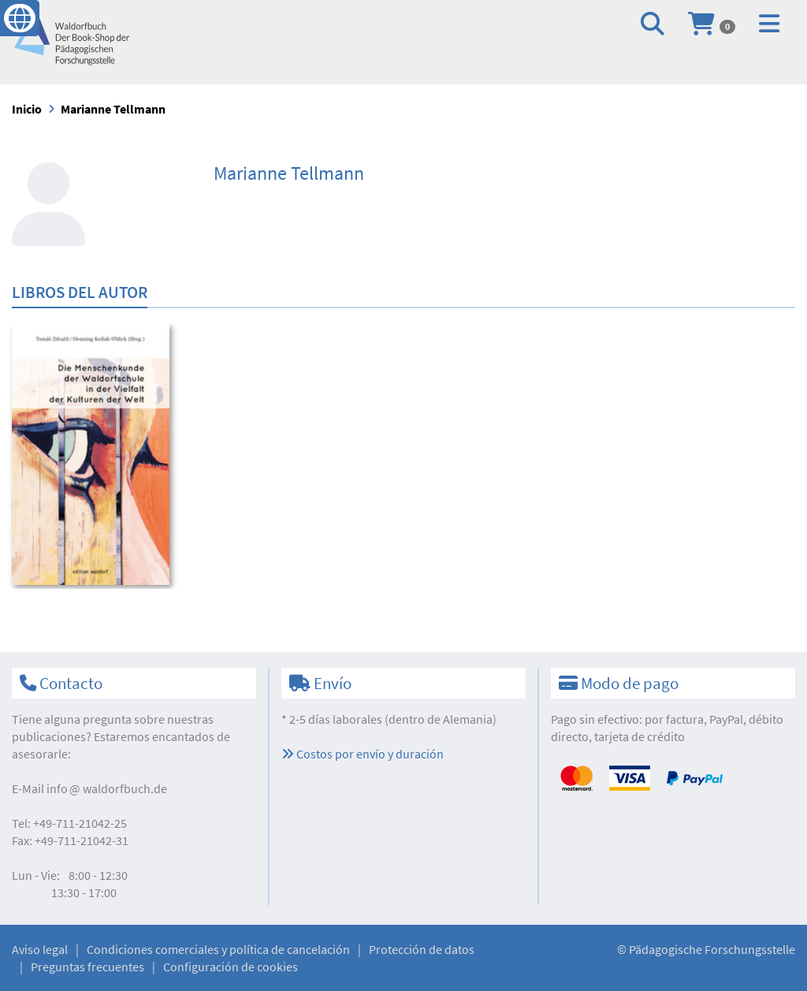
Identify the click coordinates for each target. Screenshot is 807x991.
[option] (102, 456)
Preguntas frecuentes (87, 966)
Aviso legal (40, 949)
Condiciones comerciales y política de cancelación (218, 949)
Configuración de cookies (230, 966)
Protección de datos (421, 949)
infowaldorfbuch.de (106, 788)
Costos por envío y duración (362, 754)
